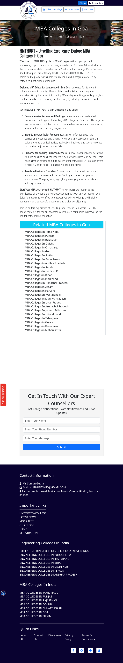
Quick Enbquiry (3, 395)
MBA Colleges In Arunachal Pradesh (47, 306)
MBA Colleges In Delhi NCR (41, 271)
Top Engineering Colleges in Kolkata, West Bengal (55, 551)
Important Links (33, 505)
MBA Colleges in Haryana (40, 291)
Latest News (72, 9)
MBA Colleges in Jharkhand (41, 279)
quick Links (29, 628)
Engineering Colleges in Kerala (42, 570)
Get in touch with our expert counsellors (61, 400)
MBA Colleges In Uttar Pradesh (44, 302)
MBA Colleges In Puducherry (42, 259)
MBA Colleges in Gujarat (39, 322)
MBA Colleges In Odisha (39, 243)
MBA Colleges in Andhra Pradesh (45, 263)
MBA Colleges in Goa (37, 251)
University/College (52, 9)
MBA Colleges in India (38, 584)
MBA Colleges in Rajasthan (41, 239)
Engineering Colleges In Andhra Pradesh (49, 574)
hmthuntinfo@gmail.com (47, 487)
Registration (96, 3)
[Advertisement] (62, 358)
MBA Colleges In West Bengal (43, 294)
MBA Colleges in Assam (39, 287)
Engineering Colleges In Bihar (41, 563)
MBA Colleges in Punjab (39, 235)
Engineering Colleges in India (44, 542)
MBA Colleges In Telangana (41, 318)
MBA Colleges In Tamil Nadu (42, 232)
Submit (61, 447)
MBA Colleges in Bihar (38, 275)
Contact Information (37, 475)
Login (83, 3)
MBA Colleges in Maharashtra (43, 330)
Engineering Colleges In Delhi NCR (44, 566)
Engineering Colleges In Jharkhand (45, 559)
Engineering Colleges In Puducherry (46, 555)
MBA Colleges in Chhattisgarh (43, 247)
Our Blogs (27, 525)
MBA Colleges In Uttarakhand (43, 314)
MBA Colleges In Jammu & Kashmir (46, 310)
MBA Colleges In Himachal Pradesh (46, 283)
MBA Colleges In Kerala (39, 267)
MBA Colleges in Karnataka (41, 326)
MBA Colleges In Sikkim (39, 255)
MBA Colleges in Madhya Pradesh (45, 298)
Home (48, 36)
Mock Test (87, 9)
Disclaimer (54, 635)
